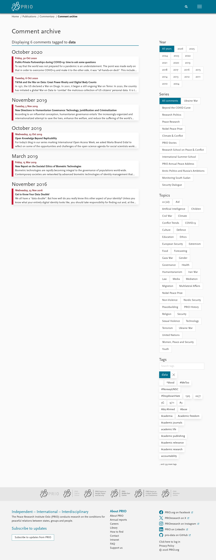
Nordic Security (192, 300)
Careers (114, 524)
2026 (180, 49)
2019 (187, 63)
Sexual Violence (171, 321)
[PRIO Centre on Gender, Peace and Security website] (93, 497)
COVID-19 (190, 223)
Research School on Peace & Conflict (183, 150)
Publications (29, 16)
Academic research (172, 449)
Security (181, 314)
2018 (164, 70)
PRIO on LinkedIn (172, 529)
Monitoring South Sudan (176, 178)
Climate (182, 216)
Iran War (193, 272)
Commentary (47, 16)
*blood (170, 382)
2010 (165, 84)
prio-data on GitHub (173, 535)
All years (167, 49)
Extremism (195, 244)
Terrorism (167, 328)
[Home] (22, 6)
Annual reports (118, 520)
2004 (176, 84)
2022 (188, 56)
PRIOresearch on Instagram (178, 524)
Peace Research (171, 122)
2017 (175, 70)
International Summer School (179, 157)
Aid (178, 202)
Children (196, 209)
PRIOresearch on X (173, 518)
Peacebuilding (170, 307)
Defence (181, 230)
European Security (172, 244)
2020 (176, 63)
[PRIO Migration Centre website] (169, 497)
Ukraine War (191, 101)
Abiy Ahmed (168, 409)
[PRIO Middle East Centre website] (119, 497)
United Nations (171, 335)
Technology (192, 321)
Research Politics (171, 115)
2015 (198, 70)
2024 (165, 56)
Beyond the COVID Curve (176, 108)
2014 (164, 77)
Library (113, 528)
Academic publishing (173, 436)
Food (165, 251)
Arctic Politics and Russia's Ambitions (183, 171)
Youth (165, 349)
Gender (183, 258)
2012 (187, 77)
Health (185, 265)
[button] (199, 6)
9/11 (172, 402)
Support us (116, 548)
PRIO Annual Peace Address (178, 164)
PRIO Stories (169, 143)
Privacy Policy (166, 546)
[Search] (186, 6)
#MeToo (184, 382)
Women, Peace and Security (178, 342)
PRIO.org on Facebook (175, 512)
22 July (166, 202)
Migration (167, 286)
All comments (170, 101)
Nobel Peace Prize (172, 129)
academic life (168, 429)
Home (15, 16)
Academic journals (171, 423)
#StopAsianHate (170, 396)
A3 (181, 402)
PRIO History (191, 307)
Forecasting (180, 251)
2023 (176, 56)
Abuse (183, 409)
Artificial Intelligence (173, 209)
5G (162, 402)
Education (168, 237)
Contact (114, 536)
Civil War (167, 216)
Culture (166, 230)
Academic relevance (172, 443)
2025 (192, 49)
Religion (166, 314)
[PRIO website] (48, 497)
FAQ (112, 544)
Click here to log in (169, 542)
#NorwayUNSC (169, 389)
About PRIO (116, 516)
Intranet (114, 540)
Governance (169, 265)
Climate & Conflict (172, 136)
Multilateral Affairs (189, 286)
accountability (169, 456)
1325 (187, 396)
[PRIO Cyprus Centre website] (70, 497)
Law (164, 279)
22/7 (197, 396)
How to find (116, 532)
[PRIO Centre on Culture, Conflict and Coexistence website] (144, 497)
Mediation (192, 279)
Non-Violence (170, 300)
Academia (167, 416)
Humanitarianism (172, 272)
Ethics (183, 237)
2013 (175, 77)
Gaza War (167, 258)
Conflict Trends (170, 223)
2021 (164, 63)
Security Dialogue (172, 185)
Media (176, 279)
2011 (198, 77)
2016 (187, 70)
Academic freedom (188, 416)
